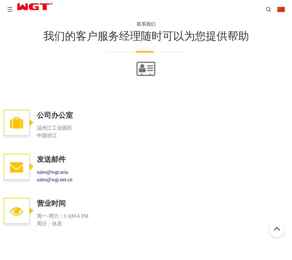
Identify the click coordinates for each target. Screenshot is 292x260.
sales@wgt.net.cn (54, 179)
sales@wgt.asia (52, 172)
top (277, 229)
